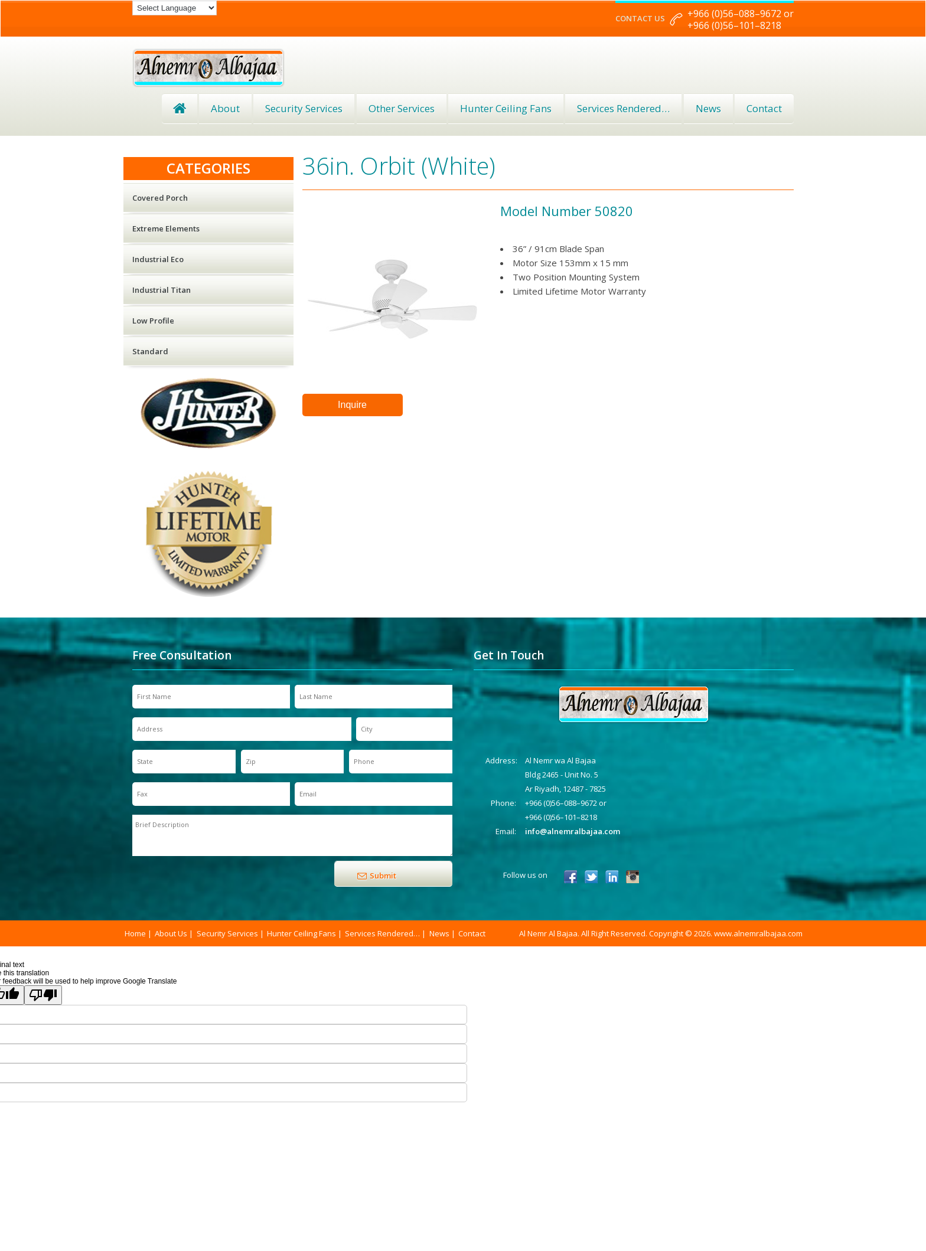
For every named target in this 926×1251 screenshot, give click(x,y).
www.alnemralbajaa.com (758, 933)
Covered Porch (160, 197)
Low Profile (153, 320)
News (708, 108)
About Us (171, 933)
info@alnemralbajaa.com (572, 831)
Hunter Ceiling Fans (506, 108)
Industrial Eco (158, 259)
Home (179, 108)
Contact (764, 108)
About (225, 108)
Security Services (304, 108)
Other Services (402, 108)
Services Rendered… (382, 933)
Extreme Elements (166, 228)
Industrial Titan (161, 290)
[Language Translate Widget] (174, 8)
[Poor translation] (43, 995)
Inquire (352, 405)
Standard (150, 351)
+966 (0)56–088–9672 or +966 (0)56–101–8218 (740, 19)
